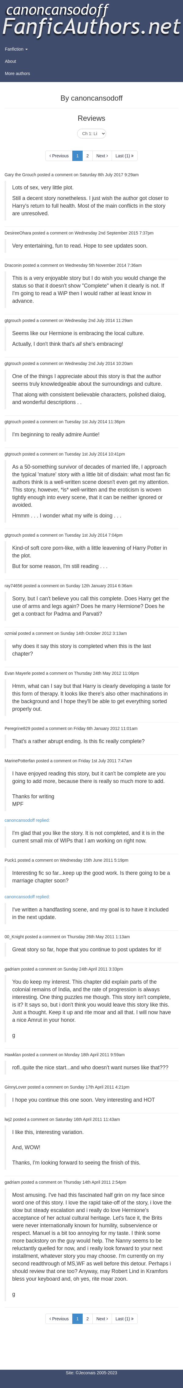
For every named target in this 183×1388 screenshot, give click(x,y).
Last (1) (125, 155)
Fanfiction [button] (16, 49)
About (10, 61)
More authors (17, 73)
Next (102, 155)
